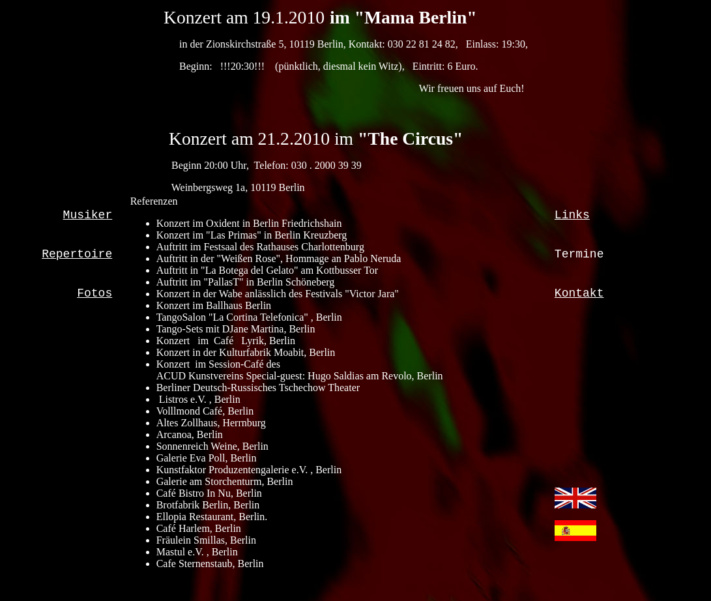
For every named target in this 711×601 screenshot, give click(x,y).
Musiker (88, 215)
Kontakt (579, 293)
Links (572, 215)
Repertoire (77, 254)
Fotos (94, 293)
